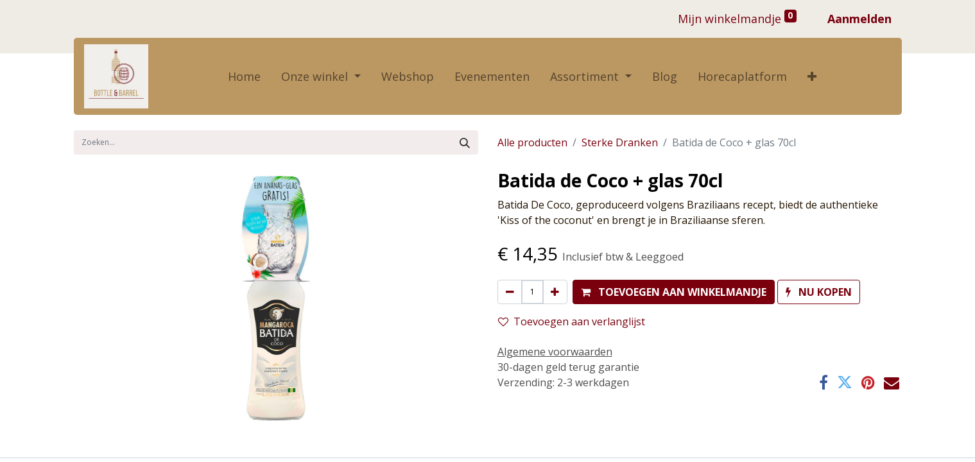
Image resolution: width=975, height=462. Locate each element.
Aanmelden (859, 18)
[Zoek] (464, 142)
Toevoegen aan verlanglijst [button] (571, 321)
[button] (812, 76)
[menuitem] (244, 76)
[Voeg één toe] (554, 292)
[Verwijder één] (509, 292)
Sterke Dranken (620, 142)
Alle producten (532, 142)
